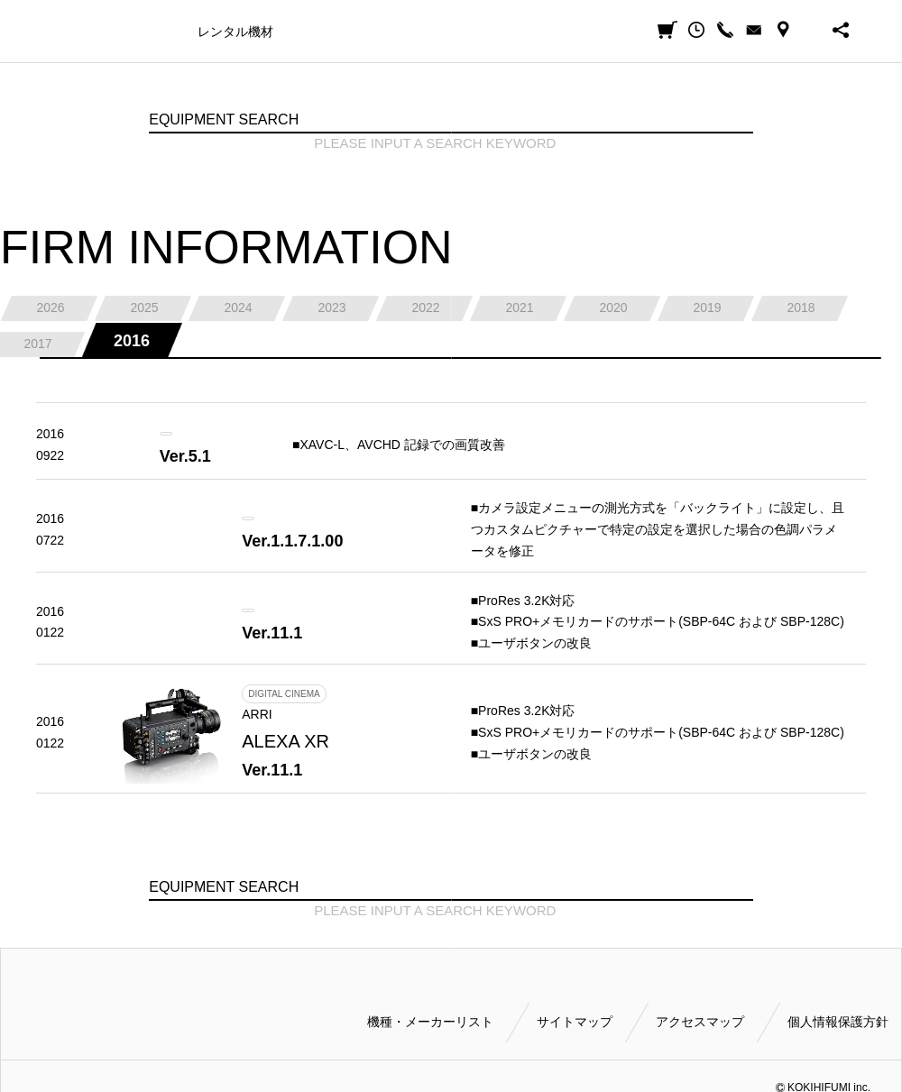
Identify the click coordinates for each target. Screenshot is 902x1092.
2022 (425, 307)
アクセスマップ (700, 1021)
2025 (144, 307)
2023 (331, 307)
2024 (238, 307)
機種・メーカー (139, 31)
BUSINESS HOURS (812, 30)
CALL (725, 30)
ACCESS (783, 30)
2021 (519, 307)
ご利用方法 (474, 31)
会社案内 (545, 31)
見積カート (667, 30)
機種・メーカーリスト (430, 1021)
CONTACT (754, 30)
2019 (707, 307)
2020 (613, 307)
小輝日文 (65, 30)
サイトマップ (574, 1021)
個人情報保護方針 (837, 1021)
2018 (801, 307)
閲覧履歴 (696, 30)
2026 (50, 307)
